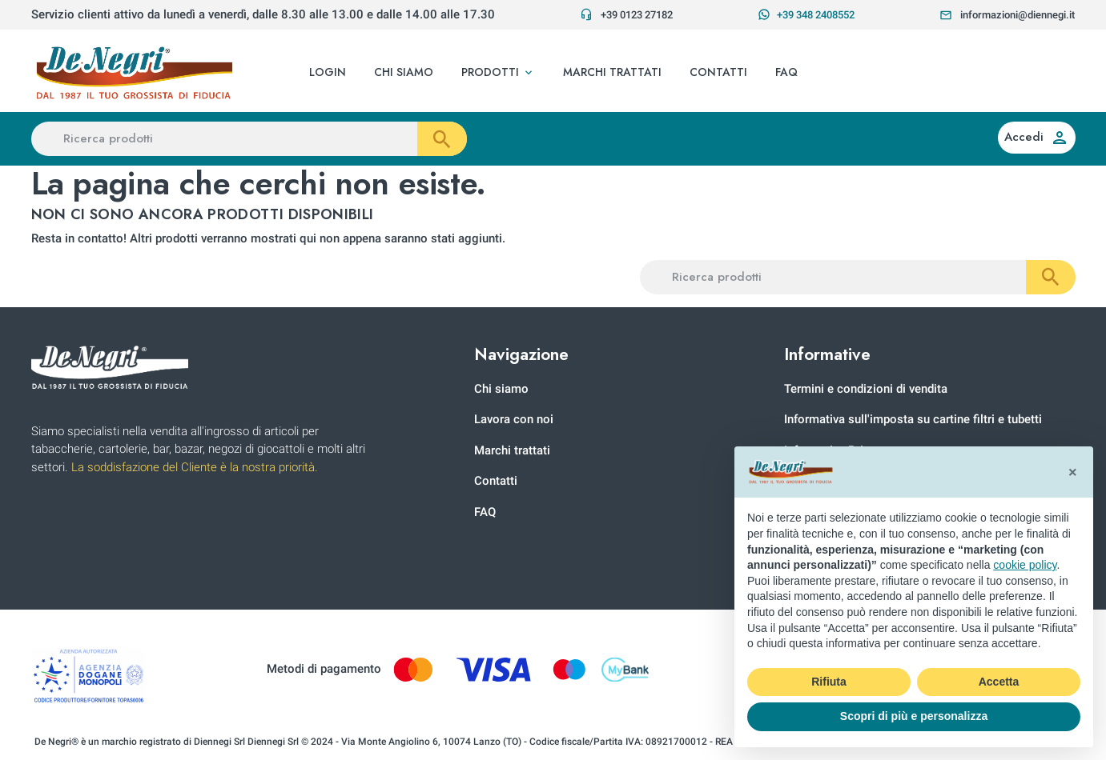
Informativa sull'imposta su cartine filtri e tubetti (913, 419)
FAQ (485, 512)
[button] (498, 73)
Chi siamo (501, 389)
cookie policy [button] (1024, 564)
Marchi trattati (512, 450)
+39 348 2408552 (806, 14)
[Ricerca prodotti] (249, 139)
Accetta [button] (999, 681)
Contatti (495, 481)
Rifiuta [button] (829, 681)
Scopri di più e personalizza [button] (913, 716)
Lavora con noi (513, 419)
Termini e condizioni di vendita (865, 389)
